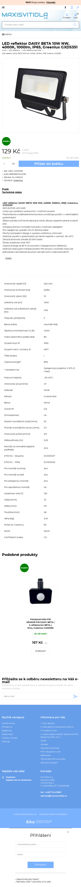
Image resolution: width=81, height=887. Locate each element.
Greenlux (18, 180)
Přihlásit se (7, 727)
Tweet (8, 258)
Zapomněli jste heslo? (27, 879)
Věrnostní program (49, 763)
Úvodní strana (8, 723)
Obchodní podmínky (50, 748)
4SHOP (47, 822)
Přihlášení (40, 865)
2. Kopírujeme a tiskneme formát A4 (57, 727)
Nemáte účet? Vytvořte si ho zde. (33, 882)
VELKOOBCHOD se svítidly (53, 759)
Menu (8, 34)
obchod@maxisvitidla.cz (78, 7)
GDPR (43, 741)
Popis (5, 189)
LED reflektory (14, 50)
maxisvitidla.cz (28, 814)
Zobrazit (40, 651)
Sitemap (6, 742)
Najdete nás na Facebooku (19, 780)
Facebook (10, 777)
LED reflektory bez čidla (32, 50)
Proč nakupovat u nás (50, 752)
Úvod (4, 50)
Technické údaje (12, 192)
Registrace (7, 731)
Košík (76, 16)
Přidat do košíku (48, 164)
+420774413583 (72, 7)
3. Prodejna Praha (49, 731)
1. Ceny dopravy (48, 723)
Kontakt (44, 744)
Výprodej (50, 2)
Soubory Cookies (9, 738)
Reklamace (46, 755)
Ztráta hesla (7, 734)
